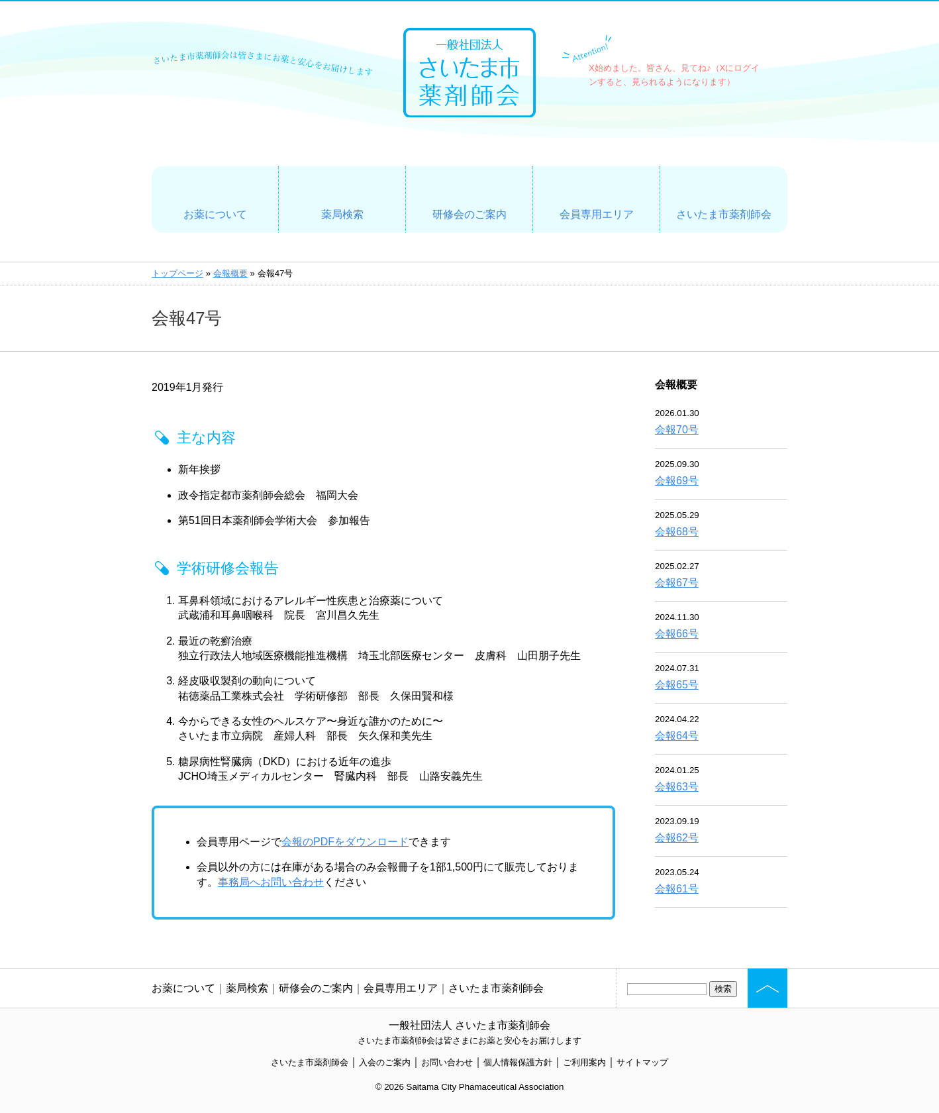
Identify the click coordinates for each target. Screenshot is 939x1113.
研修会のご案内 (469, 214)
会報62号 (677, 837)
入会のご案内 (385, 1062)
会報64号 (677, 735)
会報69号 (677, 480)
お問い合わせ (447, 1062)
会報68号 (677, 531)
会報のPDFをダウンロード (345, 841)
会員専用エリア (597, 214)
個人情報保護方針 (517, 1062)
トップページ (177, 273)
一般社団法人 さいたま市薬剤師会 (469, 1025)
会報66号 (677, 633)
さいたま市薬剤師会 (723, 214)
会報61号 (677, 888)
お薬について (215, 214)
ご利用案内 (584, 1062)
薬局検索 (342, 214)
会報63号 (677, 786)
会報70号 (677, 429)
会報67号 (677, 582)
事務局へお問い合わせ (271, 882)
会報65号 (677, 684)
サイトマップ (642, 1062)
